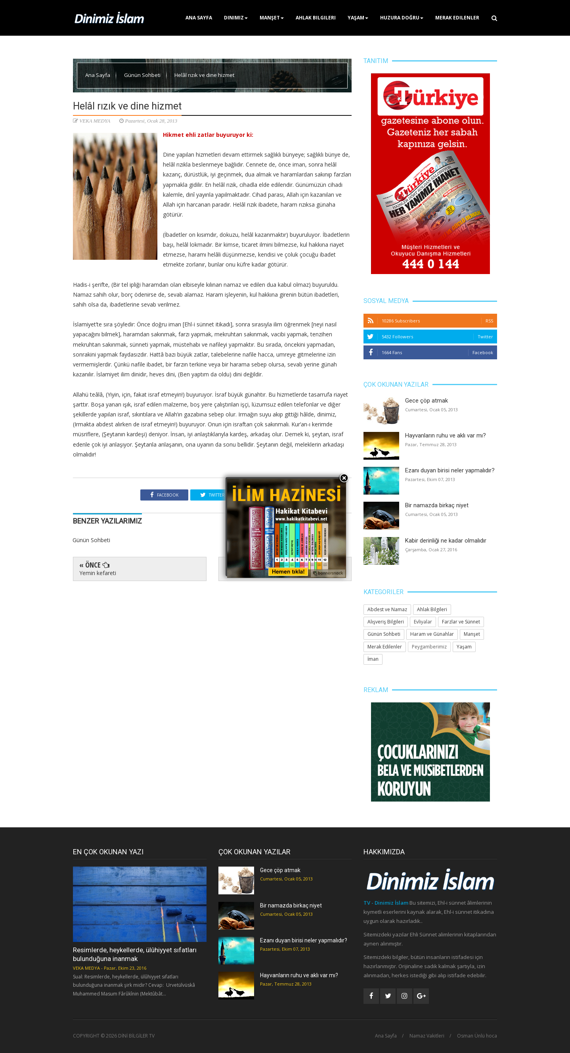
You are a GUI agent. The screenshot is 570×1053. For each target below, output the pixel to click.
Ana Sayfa (199, 17)
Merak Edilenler (457, 17)
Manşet (272, 17)
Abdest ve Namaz (387, 609)
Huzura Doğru (401, 17)
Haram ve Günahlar (432, 634)
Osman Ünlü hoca (477, 1036)
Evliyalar (423, 621)
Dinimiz (236, 17)
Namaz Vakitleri (426, 1036)
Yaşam (358, 17)
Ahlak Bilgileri (316, 17)
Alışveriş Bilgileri (385, 621)
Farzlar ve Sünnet (461, 621)
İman (373, 659)
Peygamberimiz (429, 646)
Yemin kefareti (97, 573)
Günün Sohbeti (143, 75)
